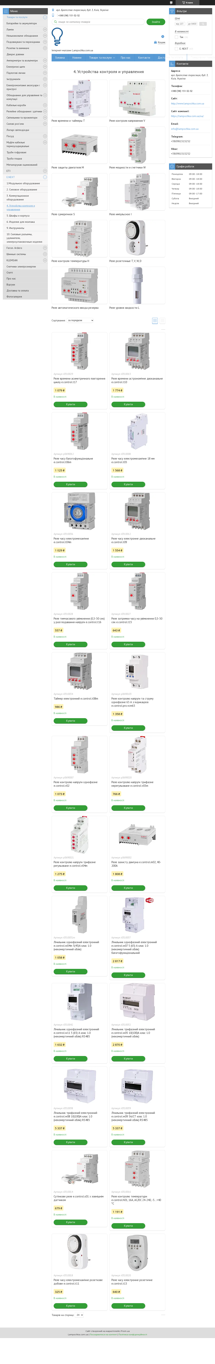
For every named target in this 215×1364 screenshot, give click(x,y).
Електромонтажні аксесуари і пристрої (23, 87)
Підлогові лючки (16, 73)
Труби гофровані (16, 152)
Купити (70, 404)
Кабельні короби (16, 105)
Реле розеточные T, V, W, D (125, 261)
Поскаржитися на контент (103, 1334)
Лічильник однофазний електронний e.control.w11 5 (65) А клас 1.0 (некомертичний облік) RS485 (76, 1032)
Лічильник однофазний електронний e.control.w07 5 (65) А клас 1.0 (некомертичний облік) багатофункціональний (134, 947)
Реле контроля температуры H (70, 261)
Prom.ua (125, 1331)
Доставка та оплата (18, 290)
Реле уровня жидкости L (124, 307)
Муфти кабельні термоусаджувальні (18, 144)
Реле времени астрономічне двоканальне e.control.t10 (137, 380)
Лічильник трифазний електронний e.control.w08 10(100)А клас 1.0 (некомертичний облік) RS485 (75, 1116)
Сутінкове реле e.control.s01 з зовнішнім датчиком (79, 1198)
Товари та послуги (17, 17)
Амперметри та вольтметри (22, 60)
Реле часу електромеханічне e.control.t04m (71, 540)
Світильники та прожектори (22, 117)
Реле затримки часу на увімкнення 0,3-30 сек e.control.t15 (136, 620)
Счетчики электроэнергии (21, 266)
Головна (60, 57)
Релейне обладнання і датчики (24, 111)
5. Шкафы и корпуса (18, 215)
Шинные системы (16, 254)
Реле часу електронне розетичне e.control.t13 (132, 1281)
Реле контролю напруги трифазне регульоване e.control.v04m (75, 863)
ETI (8, 171)
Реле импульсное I (120, 214)
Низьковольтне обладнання (22, 35)
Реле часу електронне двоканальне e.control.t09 (133, 540)
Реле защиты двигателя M (68, 167)
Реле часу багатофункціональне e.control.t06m (73, 460)
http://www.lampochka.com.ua (187, 103)
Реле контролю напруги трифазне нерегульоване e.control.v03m (132, 783)
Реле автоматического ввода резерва (75, 307)
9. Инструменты (15, 228)
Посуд (10, 136)
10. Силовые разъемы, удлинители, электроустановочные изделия (24, 237)
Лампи (10, 29)
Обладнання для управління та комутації (24, 97)
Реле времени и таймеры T (68, 120)
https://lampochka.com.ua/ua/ (187, 116)
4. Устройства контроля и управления (21, 207)
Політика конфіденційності (133, 1334)
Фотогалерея (14, 296)
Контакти (144, 57)
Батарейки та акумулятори (22, 23)
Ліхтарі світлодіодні (18, 130)
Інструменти (13, 79)
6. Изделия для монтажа (21, 221)
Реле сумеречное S (63, 214)
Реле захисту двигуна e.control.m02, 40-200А (136, 863)
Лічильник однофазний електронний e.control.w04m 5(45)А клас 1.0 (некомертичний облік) (76, 945)
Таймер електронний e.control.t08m (76, 698)
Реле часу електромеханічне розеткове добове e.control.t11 (78, 1281)
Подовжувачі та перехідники (23, 42)
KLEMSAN (12, 260)
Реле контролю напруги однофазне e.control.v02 (76, 783)
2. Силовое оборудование (22, 189)
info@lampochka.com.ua (184, 129)
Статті (10, 272)
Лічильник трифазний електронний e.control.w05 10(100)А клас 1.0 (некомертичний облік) (133, 1032)
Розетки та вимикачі (18, 48)
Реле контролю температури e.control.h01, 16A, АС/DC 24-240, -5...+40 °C (136, 1200)
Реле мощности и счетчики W (127, 167)
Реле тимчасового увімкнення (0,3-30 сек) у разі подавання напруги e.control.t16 (79, 620)
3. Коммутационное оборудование (18, 197)
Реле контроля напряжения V (127, 120)
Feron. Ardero (14, 248)
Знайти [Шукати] (156, 21)
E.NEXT (11, 177)
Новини (76, 57)
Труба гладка (14, 158)
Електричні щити (16, 66)
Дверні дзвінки (15, 54)
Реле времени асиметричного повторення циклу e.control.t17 (79, 380)
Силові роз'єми (15, 123)
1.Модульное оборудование (23, 183)
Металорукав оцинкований (22, 164)
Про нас (11, 278)
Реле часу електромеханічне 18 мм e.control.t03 (133, 460)
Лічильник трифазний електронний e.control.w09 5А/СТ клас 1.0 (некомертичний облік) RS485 (133, 1116)
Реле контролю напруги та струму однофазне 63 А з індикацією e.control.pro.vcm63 (132, 702)
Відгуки (11, 284)
